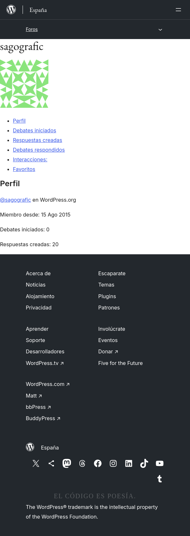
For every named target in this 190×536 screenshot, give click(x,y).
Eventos (108, 340)
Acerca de (38, 273)
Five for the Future (120, 363)
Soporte (35, 340)
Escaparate (112, 273)
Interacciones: (30, 159)
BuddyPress (43, 418)
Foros (32, 29)
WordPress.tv (45, 363)
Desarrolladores (45, 351)
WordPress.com (48, 384)
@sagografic (15, 200)
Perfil (19, 120)
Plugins (107, 296)
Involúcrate (111, 329)
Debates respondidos (39, 150)
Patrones (109, 307)
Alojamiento (40, 296)
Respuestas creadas (37, 140)
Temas (106, 284)
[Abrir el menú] (179, 9)
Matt (34, 395)
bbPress (38, 407)
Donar (108, 351)
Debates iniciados (34, 130)
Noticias (35, 284)
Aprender (37, 329)
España (50, 447)
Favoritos (24, 169)
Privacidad (39, 307)
